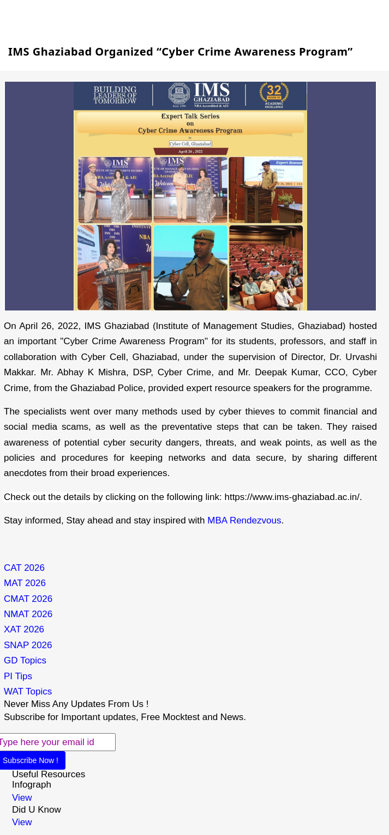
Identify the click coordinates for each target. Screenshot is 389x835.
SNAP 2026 (28, 645)
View (22, 798)
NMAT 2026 (28, 614)
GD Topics (25, 660)
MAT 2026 (25, 583)
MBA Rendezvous (244, 520)
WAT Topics (28, 691)
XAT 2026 (24, 629)
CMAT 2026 (28, 599)
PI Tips (18, 676)
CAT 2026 (24, 568)
